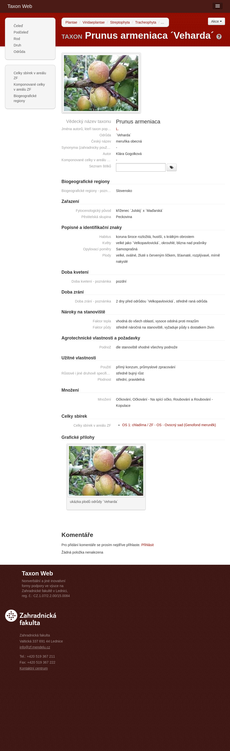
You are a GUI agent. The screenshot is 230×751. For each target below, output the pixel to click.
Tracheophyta (145, 22)
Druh (17, 45)
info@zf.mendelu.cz (35, 647)
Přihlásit (147, 545)
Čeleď (18, 26)
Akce (216, 21)
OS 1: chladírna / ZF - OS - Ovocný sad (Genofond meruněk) (169, 425)
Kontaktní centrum (34, 668)
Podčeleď (21, 32)
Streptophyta (120, 22)
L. (117, 129)
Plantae (71, 22)
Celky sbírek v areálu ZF (30, 75)
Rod (17, 39)
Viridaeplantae (94, 22)
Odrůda (19, 52)
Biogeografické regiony (25, 98)
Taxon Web (19, 6)
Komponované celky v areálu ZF (29, 86)
